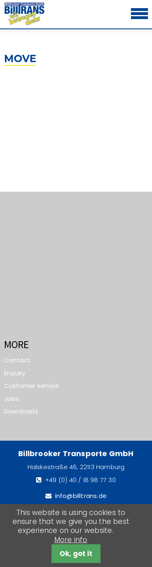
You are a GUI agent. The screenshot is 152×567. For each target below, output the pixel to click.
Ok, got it (76, 553)
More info (71, 540)
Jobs (11, 398)
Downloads (21, 411)
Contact (17, 360)
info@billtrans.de (81, 495)
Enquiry (14, 373)
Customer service (31, 385)
